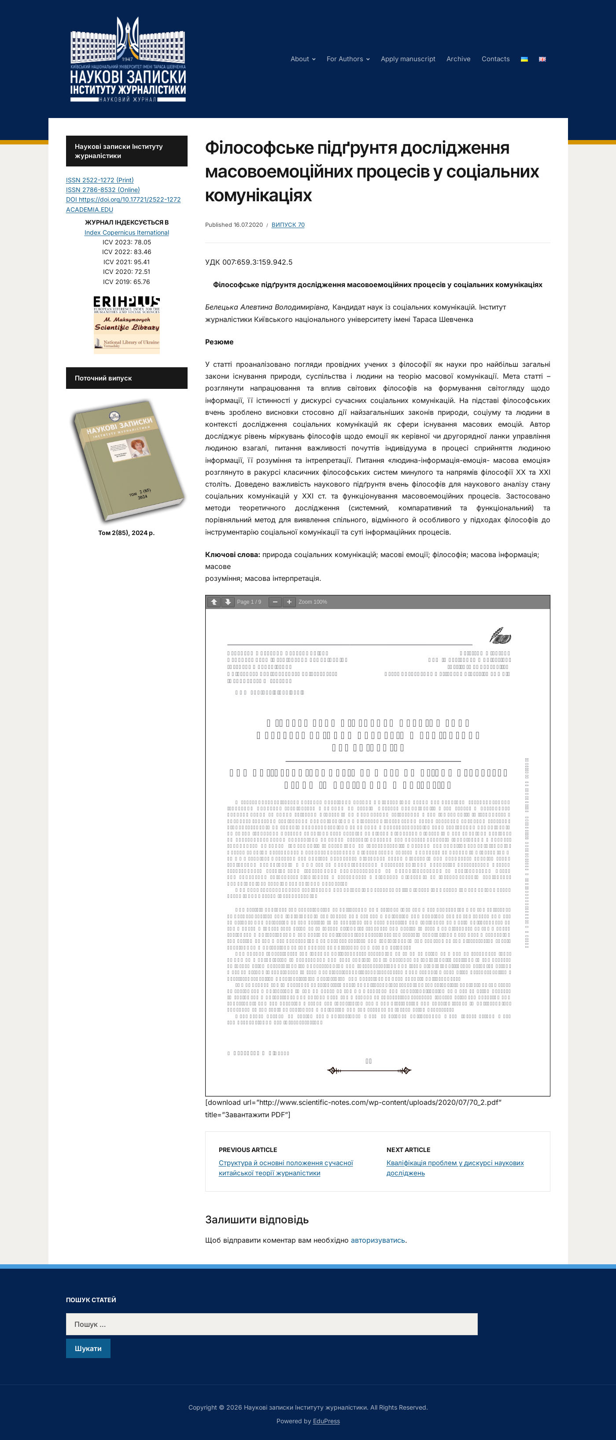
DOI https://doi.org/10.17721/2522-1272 (123, 199)
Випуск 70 (288, 224)
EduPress (326, 1421)
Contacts (496, 59)
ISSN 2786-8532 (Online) (103, 189)
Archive (458, 59)
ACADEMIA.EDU (89, 209)
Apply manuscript (408, 59)
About (300, 59)
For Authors (345, 59)
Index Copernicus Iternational (127, 232)
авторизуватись (378, 1240)
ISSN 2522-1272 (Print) (100, 180)
